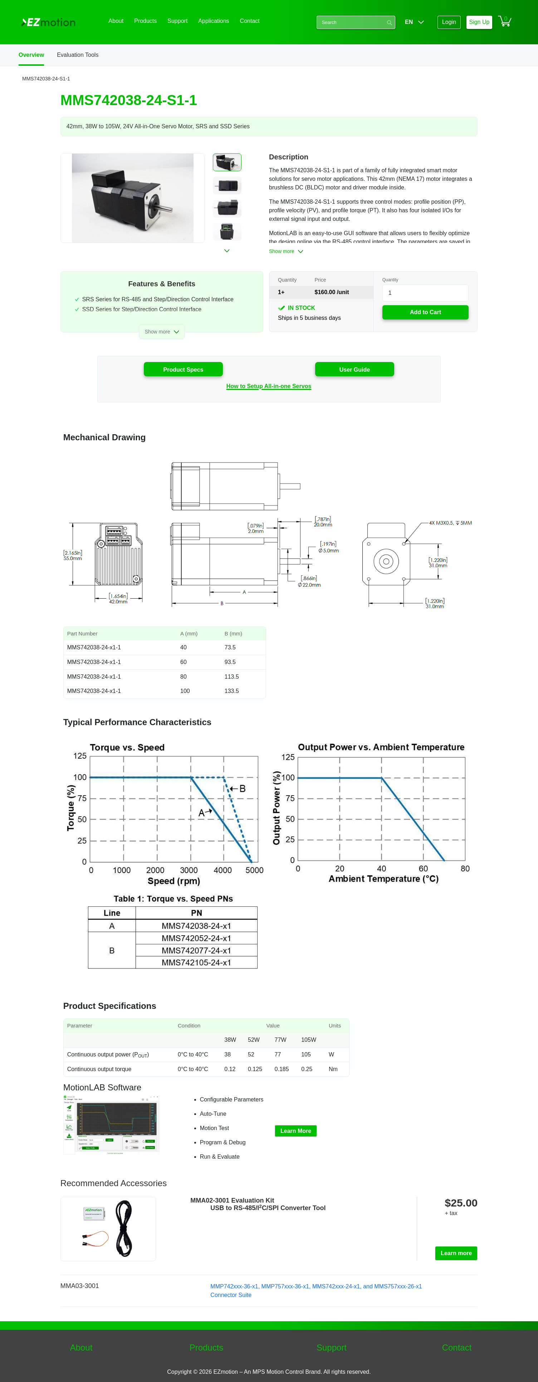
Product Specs (183, 370)
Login (449, 22)
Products (207, 1347)
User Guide (354, 370)
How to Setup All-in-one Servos (269, 386)
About (81, 1347)
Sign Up (479, 22)
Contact (457, 1347)
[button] (227, 162)
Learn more (456, 1253)
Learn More (295, 1131)
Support (332, 1347)
